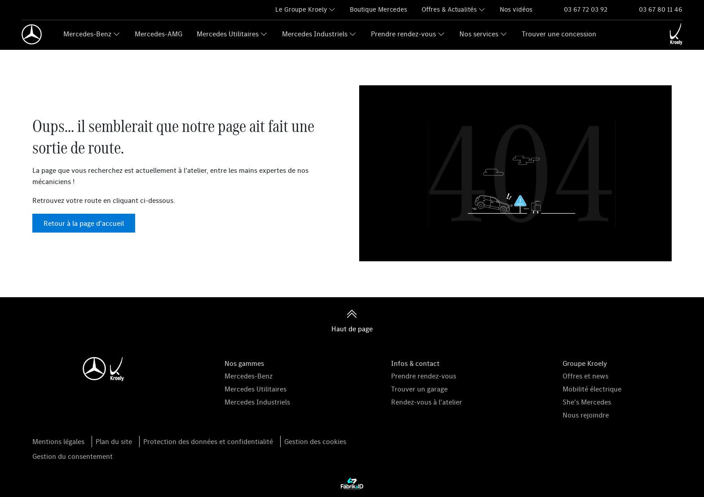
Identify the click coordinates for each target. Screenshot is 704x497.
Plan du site (114, 441)
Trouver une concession (559, 33)
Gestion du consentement (72, 456)
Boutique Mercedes (378, 9)
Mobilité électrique (592, 388)
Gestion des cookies (315, 441)
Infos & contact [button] (415, 363)
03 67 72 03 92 (585, 9)
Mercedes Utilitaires (228, 33)
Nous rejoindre (586, 414)
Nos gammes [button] (244, 363)
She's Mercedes (587, 401)
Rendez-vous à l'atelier (426, 401)
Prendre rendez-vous (403, 33)
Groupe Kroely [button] (585, 363)
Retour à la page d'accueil (84, 223)
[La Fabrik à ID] (352, 483)
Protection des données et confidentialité (208, 441)
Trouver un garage (419, 388)
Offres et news (585, 375)
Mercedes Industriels (315, 33)
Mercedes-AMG (158, 33)
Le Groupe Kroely (301, 9)
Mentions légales (58, 441)
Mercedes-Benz (87, 33)
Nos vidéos (516, 9)
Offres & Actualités (449, 9)
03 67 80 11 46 (660, 9)
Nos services (478, 33)
